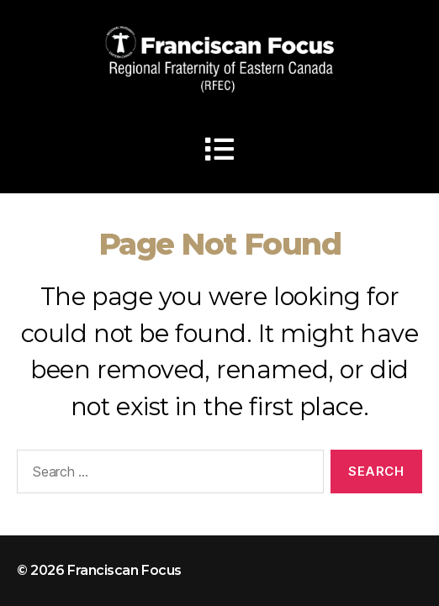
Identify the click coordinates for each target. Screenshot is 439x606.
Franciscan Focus (124, 570)
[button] (219, 149)
